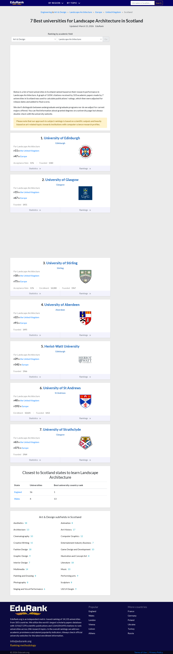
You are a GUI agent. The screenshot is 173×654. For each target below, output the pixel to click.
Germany (132, 615)
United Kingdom (113, 12)
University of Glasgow (60, 180)
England (18, 492)
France (131, 611)
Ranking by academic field (60, 33)
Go (106, 39)
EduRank (99, 26)
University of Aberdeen (60, 305)
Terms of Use (140, 652)
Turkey (131, 628)
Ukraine (131, 624)
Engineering (46, 12)
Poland (131, 620)
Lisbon (92, 628)
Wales (17, 498)
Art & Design (60, 12)
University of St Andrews (60, 388)
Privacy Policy (156, 652)
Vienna (92, 624)
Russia (131, 633)
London (92, 620)
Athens (92, 633)
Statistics (35, 168)
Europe (98, 12)
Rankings (85, 168)
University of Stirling (60, 263)
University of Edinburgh (60, 138)
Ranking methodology (23, 645)
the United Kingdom (29, 150)
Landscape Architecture (81, 12)
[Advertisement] (34, 68)
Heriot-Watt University (60, 346)
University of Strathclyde (60, 429)
